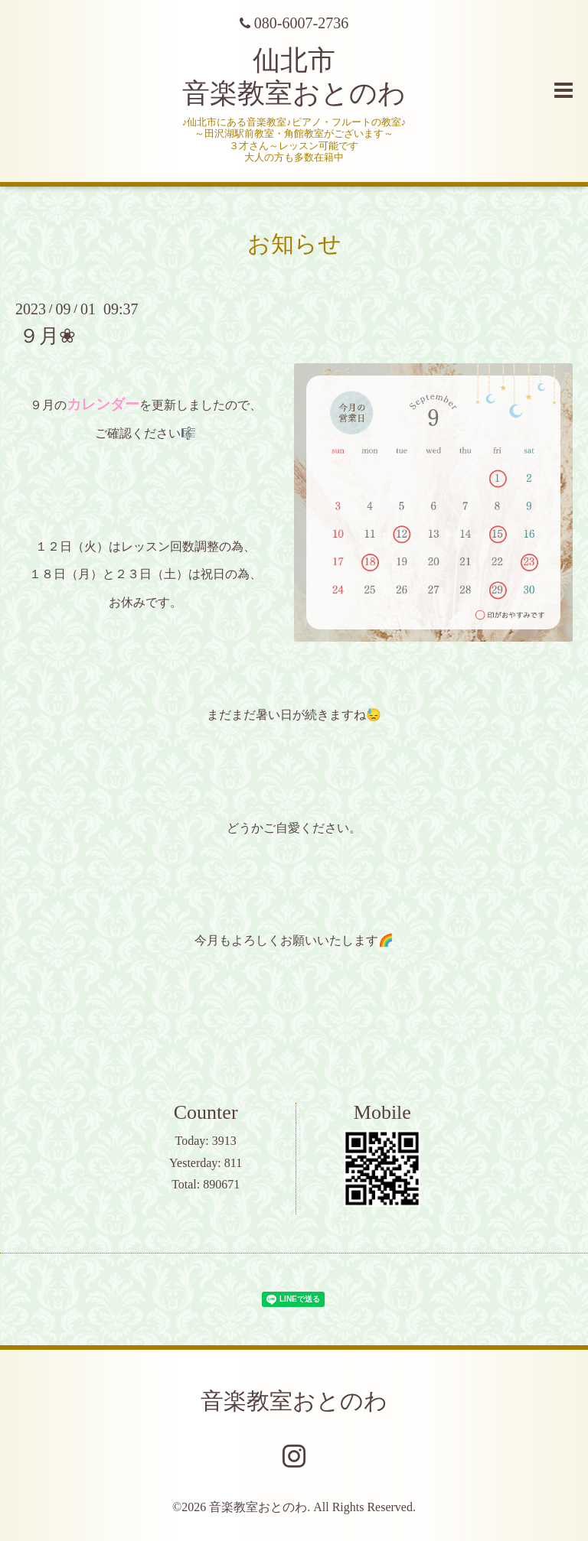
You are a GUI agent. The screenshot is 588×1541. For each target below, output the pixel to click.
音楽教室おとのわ (294, 1400)
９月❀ (47, 336)
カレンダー (103, 404)
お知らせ (294, 243)
